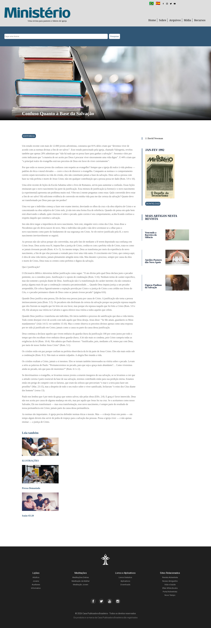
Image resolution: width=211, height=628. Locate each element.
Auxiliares (36, 584)
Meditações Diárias (80, 577)
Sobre (162, 20)
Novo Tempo (170, 595)
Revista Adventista (170, 577)
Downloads (125, 584)
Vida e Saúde (170, 584)
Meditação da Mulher (81, 581)
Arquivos (175, 20)
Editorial (29, 136)
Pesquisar (114, 36)
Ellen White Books (170, 588)
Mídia (187, 20)
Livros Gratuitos (125, 577)
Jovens (36, 581)
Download (153, 203)
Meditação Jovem (80, 584)
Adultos (36, 577)
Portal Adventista (170, 592)
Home (152, 20)
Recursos (199, 20)
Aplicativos (125, 581)
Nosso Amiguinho (170, 581)
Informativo (36, 588)
